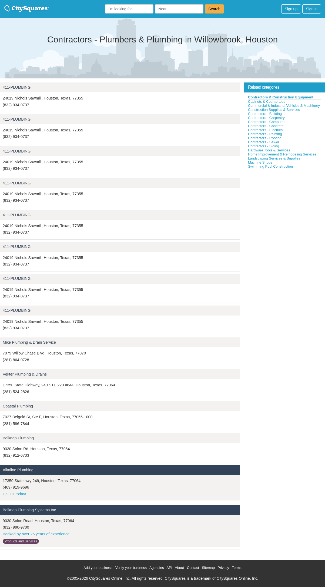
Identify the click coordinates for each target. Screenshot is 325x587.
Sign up (291, 9)
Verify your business (131, 568)
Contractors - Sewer (263, 142)
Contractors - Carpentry (266, 118)
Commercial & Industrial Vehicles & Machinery (284, 106)
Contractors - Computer (266, 122)
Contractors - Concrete (266, 126)
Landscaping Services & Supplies (274, 158)
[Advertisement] (284, 209)
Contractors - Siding (263, 146)
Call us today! (14, 494)
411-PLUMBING (17, 87)
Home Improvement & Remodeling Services (282, 154)
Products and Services (21, 541)
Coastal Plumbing (18, 406)
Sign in (311, 9)
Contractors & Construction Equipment (280, 97)
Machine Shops (260, 162)
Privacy (223, 568)
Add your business (97, 568)
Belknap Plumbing (18, 438)
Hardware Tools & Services (269, 150)
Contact (193, 568)
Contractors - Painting (265, 134)
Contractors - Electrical (265, 130)
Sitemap (208, 568)
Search (214, 9)
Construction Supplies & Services (274, 110)
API (169, 568)
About (179, 568)
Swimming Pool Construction (270, 166)
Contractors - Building (265, 114)
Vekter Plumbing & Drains (25, 374)
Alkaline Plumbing (18, 470)
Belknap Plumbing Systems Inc (29, 510)
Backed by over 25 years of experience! (37, 534)
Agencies (156, 568)
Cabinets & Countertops (266, 102)
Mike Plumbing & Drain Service (29, 342)
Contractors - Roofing (265, 138)
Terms (236, 568)
